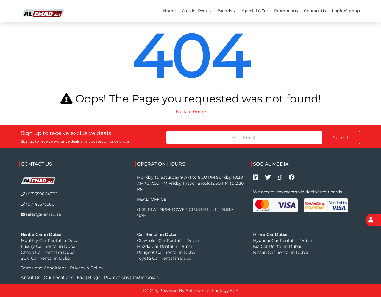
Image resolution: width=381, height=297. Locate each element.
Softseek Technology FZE (212, 290)
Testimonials (145, 277)
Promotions (286, 10)
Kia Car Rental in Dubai (277, 246)
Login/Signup (346, 10)
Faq (81, 277)
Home (169, 10)
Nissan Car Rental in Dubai (280, 252)
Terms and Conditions (44, 267)
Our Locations (59, 277)
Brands (227, 10)
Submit (341, 137)
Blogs (95, 277)
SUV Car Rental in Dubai (46, 258)
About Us (31, 277)
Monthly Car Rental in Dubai (50, 240)
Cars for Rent (196, 10)
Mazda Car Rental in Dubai (164, 246)
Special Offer (255, 10)
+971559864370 (41, 194)
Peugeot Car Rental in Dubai (166, 252)
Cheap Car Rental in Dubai (48, 252)
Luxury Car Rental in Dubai (48, 246)
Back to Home (191, 111)
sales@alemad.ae (43, 214)
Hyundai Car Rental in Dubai (282, 240)
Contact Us (315, 10)
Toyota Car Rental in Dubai (165, 258)
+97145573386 (40, 204)
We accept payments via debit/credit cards (297, 192)
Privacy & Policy (86, 267)
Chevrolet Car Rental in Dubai (168, 240)
